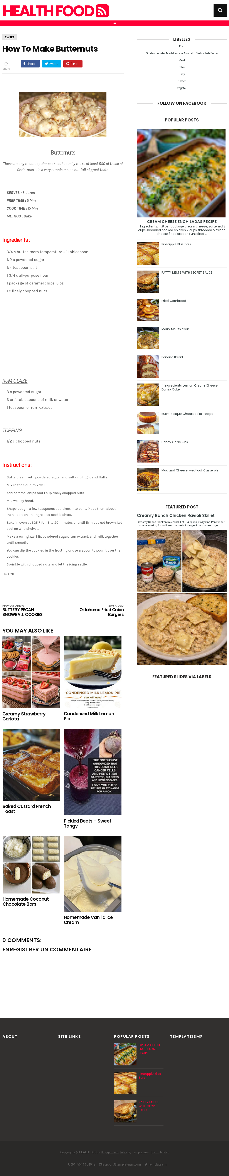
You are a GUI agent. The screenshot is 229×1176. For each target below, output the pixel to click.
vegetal (181, 88)
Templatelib (160, 1152)
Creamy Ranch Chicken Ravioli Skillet (176, 515)
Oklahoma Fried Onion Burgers (99, 610)
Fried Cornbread (174, 301)
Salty (182, 74)
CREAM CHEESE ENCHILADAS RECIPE (182, 221)
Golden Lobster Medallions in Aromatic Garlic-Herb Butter (182, 53)
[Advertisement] (65, 341)
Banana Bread (172, 357)
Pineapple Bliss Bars (176, 244)
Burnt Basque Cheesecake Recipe (187, 414)
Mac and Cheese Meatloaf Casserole (190, 470)
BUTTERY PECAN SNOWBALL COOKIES (26, 610)
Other (181, 67)
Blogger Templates (114, 1152)
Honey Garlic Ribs (175, 442)
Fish (181, 46)
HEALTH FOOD (55, 11)
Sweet (10, 37)
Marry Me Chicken (175, 329)
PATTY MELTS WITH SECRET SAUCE (187, 272)
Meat (182, 60)
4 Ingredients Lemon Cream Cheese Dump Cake (190, 387)
